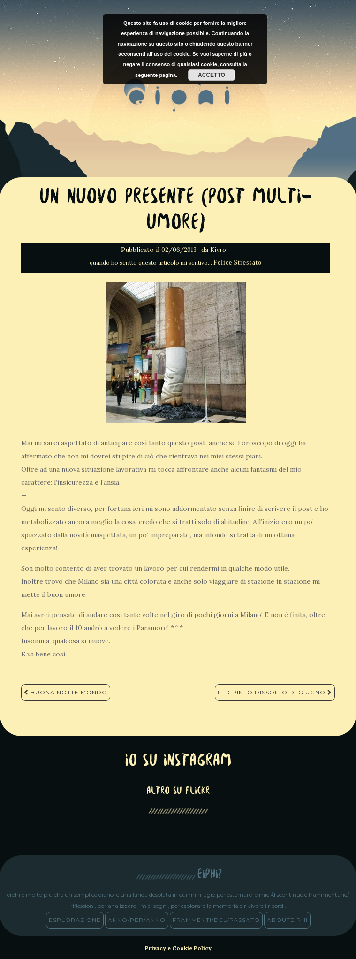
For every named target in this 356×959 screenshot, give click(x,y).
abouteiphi (287, 919)
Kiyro (218, 250)
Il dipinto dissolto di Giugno (275, 692)
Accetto (211, 75)
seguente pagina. (156, 75)
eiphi (178, 103)
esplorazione (75, 919)
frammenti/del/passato (216, 919)
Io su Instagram (178, 761)
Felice (222, 262)
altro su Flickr (178, 791)
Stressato (248, 262)
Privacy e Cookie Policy (178, 947)
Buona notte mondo (65, 692)
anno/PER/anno (137, 919)
